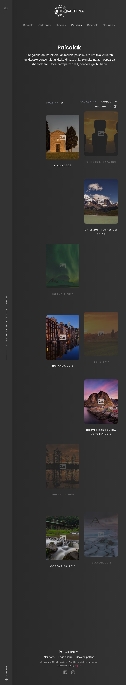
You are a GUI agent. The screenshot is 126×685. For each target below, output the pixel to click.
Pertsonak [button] (44, 22)
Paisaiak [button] (76, 22)
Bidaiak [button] (28, 22)
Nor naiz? (49, 655)
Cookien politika (85, 655)
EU (6, 5)
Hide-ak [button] (61, 22)
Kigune (6, 299)
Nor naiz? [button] (109, 22)
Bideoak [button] (92, 22)
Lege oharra (65, 655)
